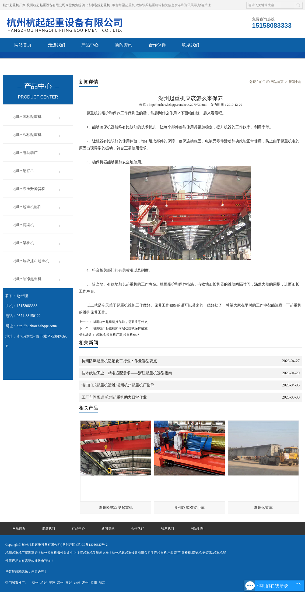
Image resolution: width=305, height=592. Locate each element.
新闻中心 (295, 82)
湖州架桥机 (24, 243)
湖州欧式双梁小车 (189, 508)
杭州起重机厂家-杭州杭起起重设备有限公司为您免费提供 (44, 5)
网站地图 (197, 528)
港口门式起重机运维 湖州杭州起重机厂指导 (118, 385)
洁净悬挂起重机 (98, 5)
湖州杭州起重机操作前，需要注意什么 (120, 322)
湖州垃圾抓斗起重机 (32, 261)
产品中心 (90, 45)
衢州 (93, 582)
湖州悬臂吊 (24, 171)
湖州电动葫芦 (26, 153)
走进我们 (56, 45)
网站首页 (22, 45)
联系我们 (190, 45)
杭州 (35, 582)
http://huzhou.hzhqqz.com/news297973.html (177, 105)
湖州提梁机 (24, 225)
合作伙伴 (157, 45)
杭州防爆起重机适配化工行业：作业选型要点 (119, 361)
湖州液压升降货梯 (30, 189)
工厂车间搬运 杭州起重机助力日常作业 (114, 397)
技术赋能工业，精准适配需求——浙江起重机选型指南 (127, 373)
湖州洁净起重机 (28, 279)
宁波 (52, 582)
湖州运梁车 (263, 508)
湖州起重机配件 (28, 207)
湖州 (85, 582)
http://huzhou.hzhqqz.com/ (37, 326)
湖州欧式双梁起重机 (116, 508)
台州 (77, 582)
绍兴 (43, 582)
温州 (60, 582)
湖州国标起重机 (28, 117)
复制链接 (68, 545)
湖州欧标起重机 (28, 135)
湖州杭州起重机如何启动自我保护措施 (120, 328)
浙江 (102, 582)
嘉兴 (68, 582)
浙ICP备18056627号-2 (92, 545)
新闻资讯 (123, 45)
